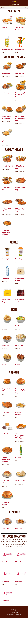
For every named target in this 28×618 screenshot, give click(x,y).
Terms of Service (14, 609)
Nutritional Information (14, 612)
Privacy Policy (14, 610)
